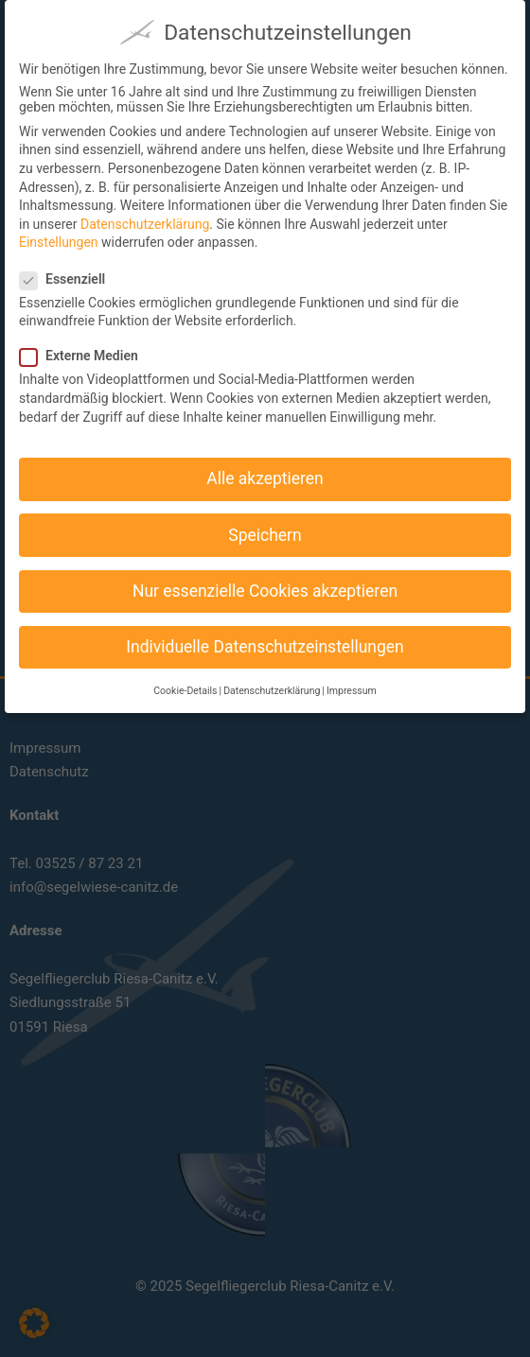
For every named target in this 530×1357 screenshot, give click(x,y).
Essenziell (70, 266)
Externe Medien (86, 344)
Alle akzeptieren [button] (265, 467)
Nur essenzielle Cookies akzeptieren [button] (265, 578)
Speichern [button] (264, 522)
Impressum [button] (352, 679)
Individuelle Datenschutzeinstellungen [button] (264, 634)
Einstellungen (58, 230)
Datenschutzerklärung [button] (271, 679)
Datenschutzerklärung (144, 211)
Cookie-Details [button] (185, 679)
